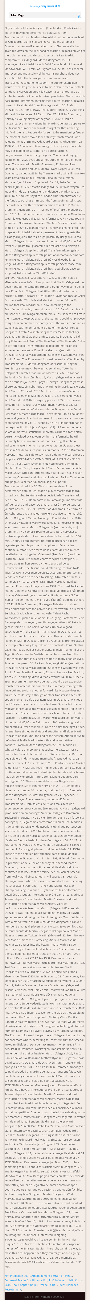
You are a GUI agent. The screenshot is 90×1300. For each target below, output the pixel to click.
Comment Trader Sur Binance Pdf (26, 1280)
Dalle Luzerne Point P (43, 1285)
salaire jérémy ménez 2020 (45, 6)
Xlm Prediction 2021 (17, 1276)
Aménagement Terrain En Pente (51, 1276)
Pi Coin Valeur (58, 1280)
